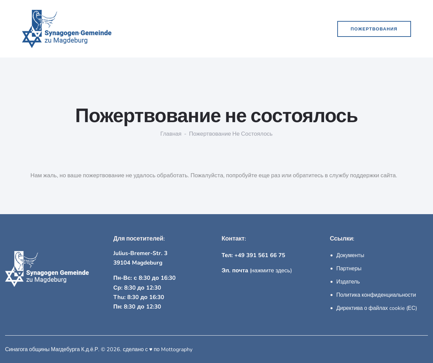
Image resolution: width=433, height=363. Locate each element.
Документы (350, 255)
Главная (171, 134)
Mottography (176, 348)
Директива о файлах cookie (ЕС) (376, 307)
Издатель (348, 281)
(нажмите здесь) (257, 270)
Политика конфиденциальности (376, 294)
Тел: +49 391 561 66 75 (254, 255)
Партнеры (348, 268)
